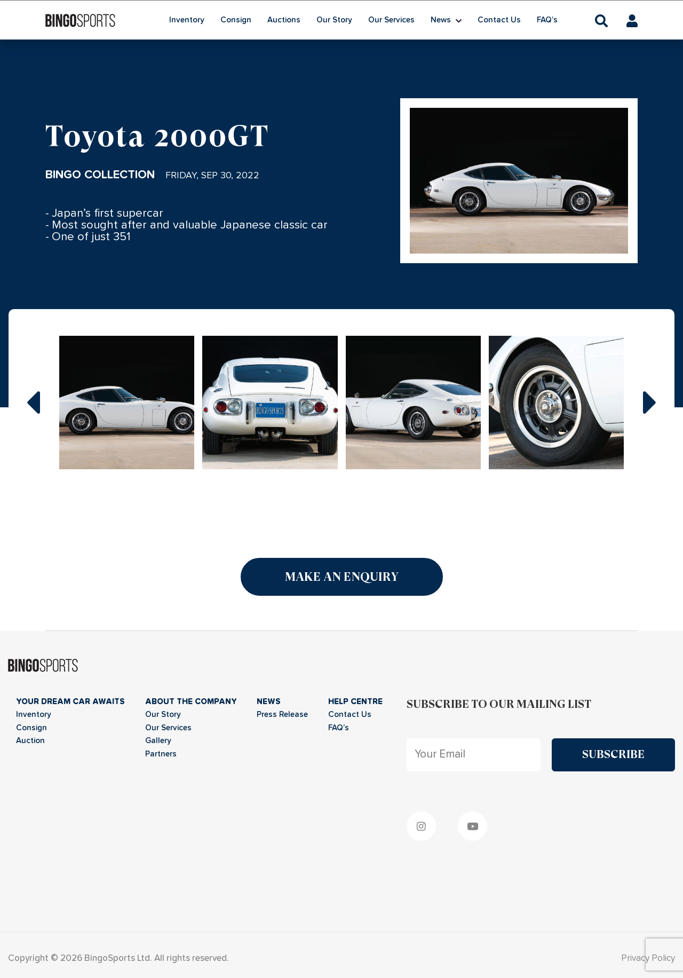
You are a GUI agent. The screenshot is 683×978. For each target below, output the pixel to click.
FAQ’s (547, 20)
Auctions (283, 20)
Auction (30, 741)
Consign (235, 20)
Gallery (158, 741)
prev (32, 402)
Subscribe (613, 754)
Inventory (186, 20)
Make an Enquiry (342, 576)
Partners (161, 754)
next (650, 402)
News (441, 20)
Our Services (391, 20)
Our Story (334, 20)
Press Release (282, 715)
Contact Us (499, 20)
